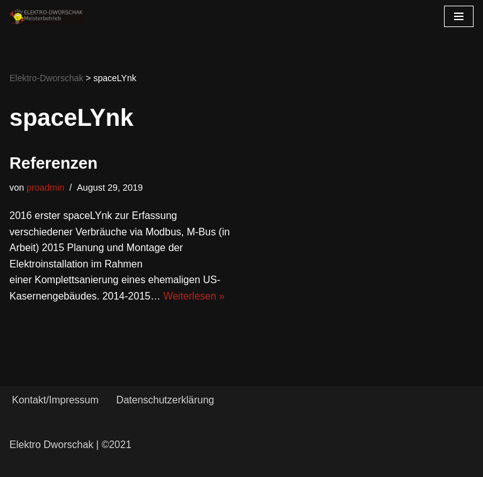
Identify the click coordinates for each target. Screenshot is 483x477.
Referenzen (53, 163)
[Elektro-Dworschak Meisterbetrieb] (47, 17)
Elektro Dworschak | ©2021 (70, 444)
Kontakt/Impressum (55, 400)
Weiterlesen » (194, 296)
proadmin (45, 187)
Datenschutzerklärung (165, 400)
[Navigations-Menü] (459, 16)
